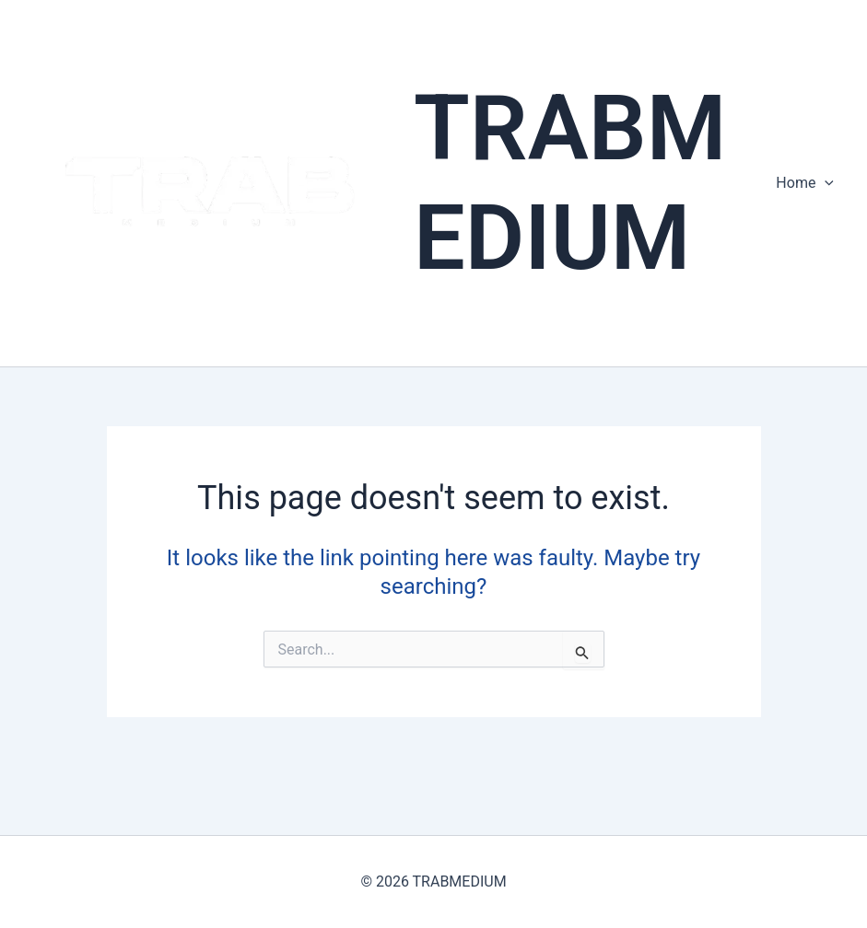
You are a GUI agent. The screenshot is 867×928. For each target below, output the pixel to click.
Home (805, 183)
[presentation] (824, 183)
